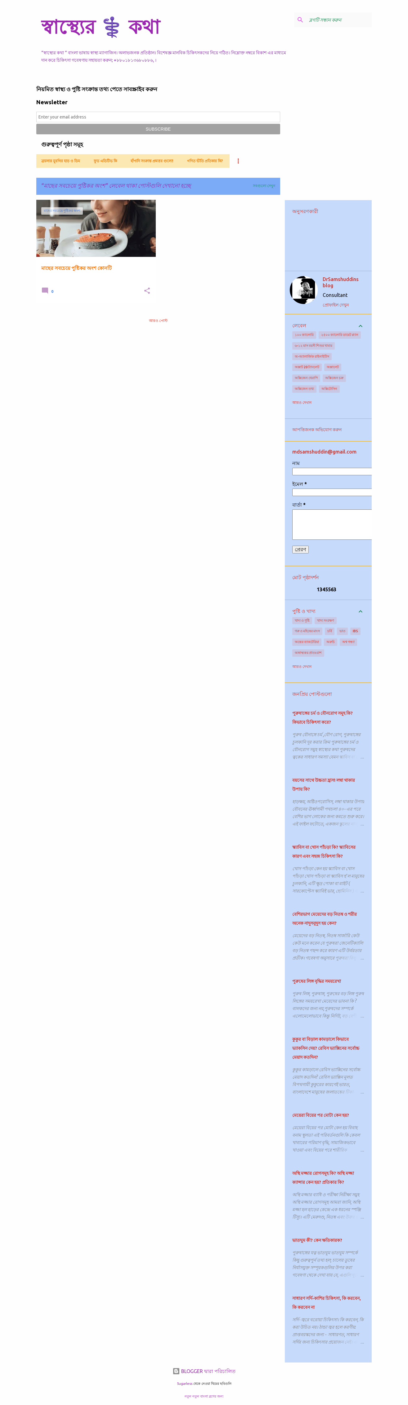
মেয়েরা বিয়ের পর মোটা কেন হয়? (320, 1115)
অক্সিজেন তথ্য (304, 389)
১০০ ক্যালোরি (304, 335)
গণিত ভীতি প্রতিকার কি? (205, 161)
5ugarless (184, 1383)
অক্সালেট (333, 367)
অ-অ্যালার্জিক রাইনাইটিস (312, 356)
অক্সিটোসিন (329, 389)
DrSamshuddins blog (341, 282)
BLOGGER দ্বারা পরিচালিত (204, 1371)
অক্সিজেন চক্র (334, 378)
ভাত (342, 631)
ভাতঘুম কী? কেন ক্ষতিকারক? (317, 1240)
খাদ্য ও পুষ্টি (302, 620)
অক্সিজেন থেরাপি (306, 378)
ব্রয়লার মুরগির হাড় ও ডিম (60, 161)
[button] (147, 291)
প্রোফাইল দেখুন (336, 304)
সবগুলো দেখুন (264, 186)
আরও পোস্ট (158, 321)
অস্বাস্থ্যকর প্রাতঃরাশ (308, 653)
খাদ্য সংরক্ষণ (325, 620)
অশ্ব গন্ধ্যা (348, 642)
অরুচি (330, 642)
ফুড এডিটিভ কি (105, 161)
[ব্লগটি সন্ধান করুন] (339, 19)
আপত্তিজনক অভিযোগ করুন (317, 429)
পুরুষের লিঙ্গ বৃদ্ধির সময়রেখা (316, 981)
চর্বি (329, 631)
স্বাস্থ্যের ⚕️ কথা (100, 27)
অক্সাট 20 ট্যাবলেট (307, 367)
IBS (355, 631)
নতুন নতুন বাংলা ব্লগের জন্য (204, 1396)
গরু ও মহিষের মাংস (307, 631)
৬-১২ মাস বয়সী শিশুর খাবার (313, 345)
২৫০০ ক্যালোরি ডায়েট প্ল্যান (339, 335)
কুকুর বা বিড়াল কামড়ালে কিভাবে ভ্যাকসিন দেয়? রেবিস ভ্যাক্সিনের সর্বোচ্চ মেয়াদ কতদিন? (325, 1048)
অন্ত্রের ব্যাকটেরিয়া (307, 642)
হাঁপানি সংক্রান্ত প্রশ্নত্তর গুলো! (152, 161)
